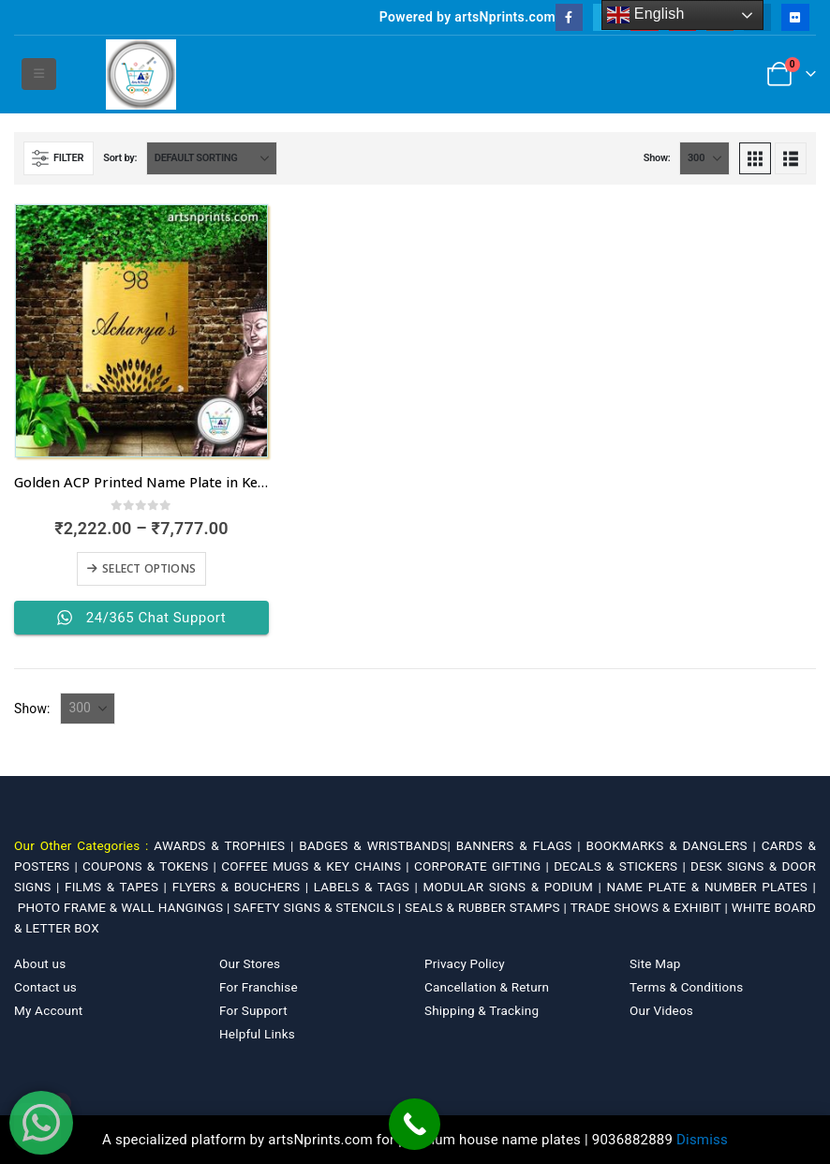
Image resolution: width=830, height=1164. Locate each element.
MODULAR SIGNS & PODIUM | (515, 886)
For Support (253, 1010)
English (646, 15)
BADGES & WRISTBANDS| (377, 845)
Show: (657, 158)
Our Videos (661, 1010)
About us (40, 963)
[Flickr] (794, 17)
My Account (48, 1010)
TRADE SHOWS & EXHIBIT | (651, 907)
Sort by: (120, 158)
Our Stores (249, 963)
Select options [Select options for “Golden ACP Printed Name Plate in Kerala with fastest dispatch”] (149, 568)
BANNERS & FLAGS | (521, 845)
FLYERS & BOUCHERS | (243, 886)
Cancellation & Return (486, 986)
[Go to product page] (141, 330)
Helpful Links (257, 1033)
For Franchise (258, 986)
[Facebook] (569, 17)
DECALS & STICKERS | (622, 865)
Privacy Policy (464, 963)
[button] (39, 74)
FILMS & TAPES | (118, 886)
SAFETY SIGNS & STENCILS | (319, 907)
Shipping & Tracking (481, 1010)
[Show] (704, 158)
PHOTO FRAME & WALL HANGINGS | (126, 907)
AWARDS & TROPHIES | (223, 845)
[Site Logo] (141, 74)
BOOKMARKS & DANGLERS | (674, 845)
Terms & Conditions (686, 986)
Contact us (45, 986)
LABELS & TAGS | (368, 886)
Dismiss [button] (702, 1139)
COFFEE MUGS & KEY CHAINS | (317, 865)
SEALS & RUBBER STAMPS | (488, 907)
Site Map (655, 963)
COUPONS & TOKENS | (151, 865)
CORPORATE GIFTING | (484, 865)
